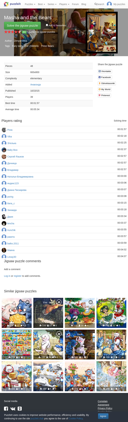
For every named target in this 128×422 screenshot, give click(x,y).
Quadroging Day (111, 334)
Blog (83, 4)
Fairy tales (17, 46)
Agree (103, 416)
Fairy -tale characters (111, 302)
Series (52, 4)
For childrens (32, 46)
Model (48, 334)
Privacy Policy (105, 408)
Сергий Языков (15, 156)
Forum (75, 4)
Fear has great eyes (79, 302)
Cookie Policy (76, 418)
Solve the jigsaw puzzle (22, 25)
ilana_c (11, 203)
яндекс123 (13, 183)
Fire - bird (48, 302)
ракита (11, 236)
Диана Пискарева (16, 190)
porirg (10, 196)
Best (41, 4)
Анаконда (35, 84)
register (18, 276)
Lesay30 (11, 257)
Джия (10, 216)
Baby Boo (12, 150)
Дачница (12, 163)
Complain (103, 401)
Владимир (12, 170)
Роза (9, 130)
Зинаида (12, 210)
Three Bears (47, 46)
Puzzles (30, 4)
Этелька (11, 143)
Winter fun (48, 366)
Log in (7, 276)
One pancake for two (16, 302)
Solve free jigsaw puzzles (42, 32)
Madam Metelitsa (111, 366)
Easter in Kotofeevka (79, 366)
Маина (10, 250)
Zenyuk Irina (20, 40)
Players (64, 4)
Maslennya (16, 366)
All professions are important (16, 336)
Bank (79, 334)
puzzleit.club (37, 418)
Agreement (103, 404)
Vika (9, 136)
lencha (10, 223)
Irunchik (11, 230)
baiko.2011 (13, 243)
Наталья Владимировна (20, 176)
